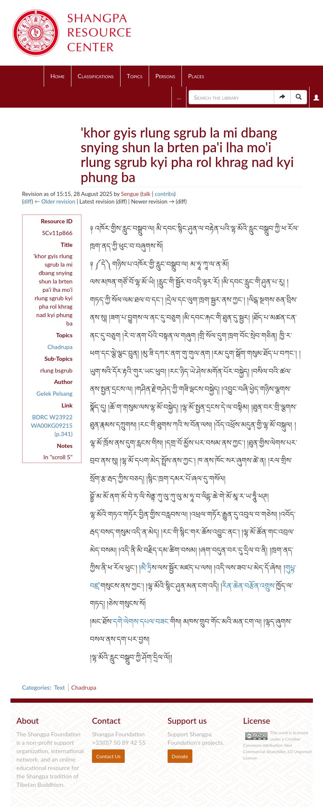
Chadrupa (60, 346)
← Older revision (54, 201)
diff (28, 201)
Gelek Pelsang (55, 393)
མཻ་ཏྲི (146, 567)
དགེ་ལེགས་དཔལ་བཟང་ (141, 621)
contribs (164, 194)
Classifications (96, 75)
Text (59, 687)
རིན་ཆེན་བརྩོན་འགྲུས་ (249, 585)
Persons (165, 75)
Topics (134, 75)
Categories (36, 687)
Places (196, 75)
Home (57, 75)
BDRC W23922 (52, 417)
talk (146, 194)
